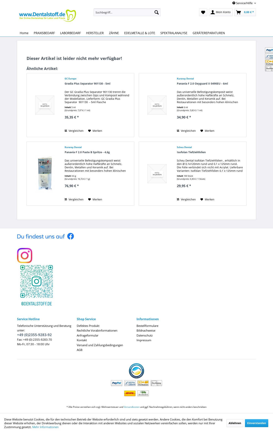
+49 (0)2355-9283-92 (34, 334)
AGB (79, 350)
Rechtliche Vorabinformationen (97, 330)
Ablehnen (235, 423)
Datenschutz (144, 335)
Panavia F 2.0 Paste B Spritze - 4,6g (87, 152)
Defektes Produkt (88, 326)
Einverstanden (256, 423)
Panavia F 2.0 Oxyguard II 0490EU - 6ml (202, 83)
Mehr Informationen (45, 427)
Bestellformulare (147, 326)
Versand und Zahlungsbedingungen (100, 345)
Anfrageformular (87, 335)
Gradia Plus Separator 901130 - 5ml (87, 83)
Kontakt (82, 340)
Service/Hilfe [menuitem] (242, 3)
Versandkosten (132, 407)
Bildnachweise (145, 330)
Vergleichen (74, 131)
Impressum (143, 340)
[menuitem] (127, 12)
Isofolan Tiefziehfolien (191, 152)
